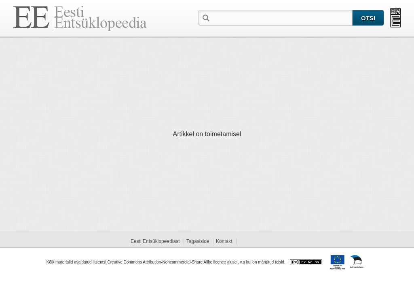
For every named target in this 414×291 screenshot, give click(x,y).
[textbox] (281, 17)
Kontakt (224, 241)
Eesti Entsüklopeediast (155, 241)
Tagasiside (197, 241)
